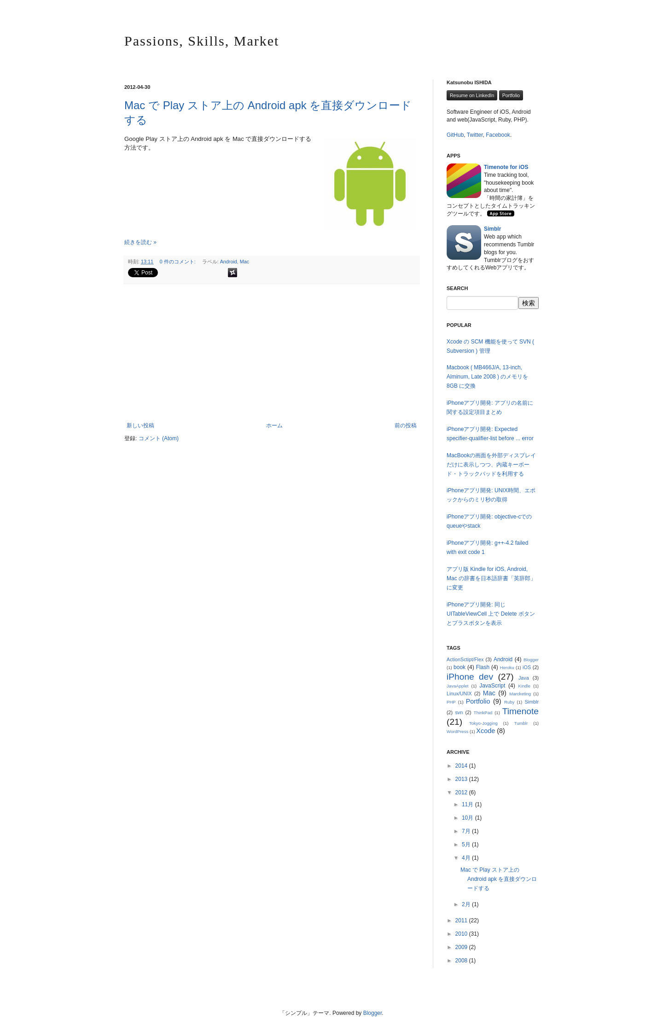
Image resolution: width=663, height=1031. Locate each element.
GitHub (455, 135)
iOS (527, 667)
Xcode (485, 730)
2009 (462, 947)
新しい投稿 (140, 425)
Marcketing (520, 693)
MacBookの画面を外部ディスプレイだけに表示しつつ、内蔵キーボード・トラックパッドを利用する (491, 464)
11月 (468, 804)
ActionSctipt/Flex (465, 659)
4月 (467, 858)
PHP (451, 702)
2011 (462, 920)
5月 (467, 844)
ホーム (274, 425)
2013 (462, 779)
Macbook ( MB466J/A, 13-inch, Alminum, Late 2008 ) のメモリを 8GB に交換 (487, 376)
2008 (462, 960)
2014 (462, 766)
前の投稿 (406, 425)
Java (523, 678)
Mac (244, 261)
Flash (482, 667)
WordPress (457, 731)
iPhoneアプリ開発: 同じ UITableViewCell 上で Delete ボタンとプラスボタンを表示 (491, 613)
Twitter (475, 135)
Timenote (520, 711)
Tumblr (521, 723)
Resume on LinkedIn (472, 95)
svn (459, 712)
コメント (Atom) (159, 438)
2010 (462, 934)
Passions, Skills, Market (201, 40)
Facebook (498, 135)
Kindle (524, 685)
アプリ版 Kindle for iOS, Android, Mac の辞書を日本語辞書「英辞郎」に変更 (491, 578)
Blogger (531, 659)
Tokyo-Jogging (483, 723)
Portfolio (511, 95)
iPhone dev (470, 677)
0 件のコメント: (178, 261)
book (459, 667)
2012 (462, 792)
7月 (467, 831)
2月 (467, 904)
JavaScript (492, 685)
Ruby (509, 702)
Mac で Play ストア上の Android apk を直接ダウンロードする (498, 879)
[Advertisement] (272, 353)
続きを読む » (140, 242)
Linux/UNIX (459, 693)
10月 (468, 818)
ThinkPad (483, 712)
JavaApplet (457, 685)
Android (228, 261)
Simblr (531, 702)
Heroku (507, 667)
